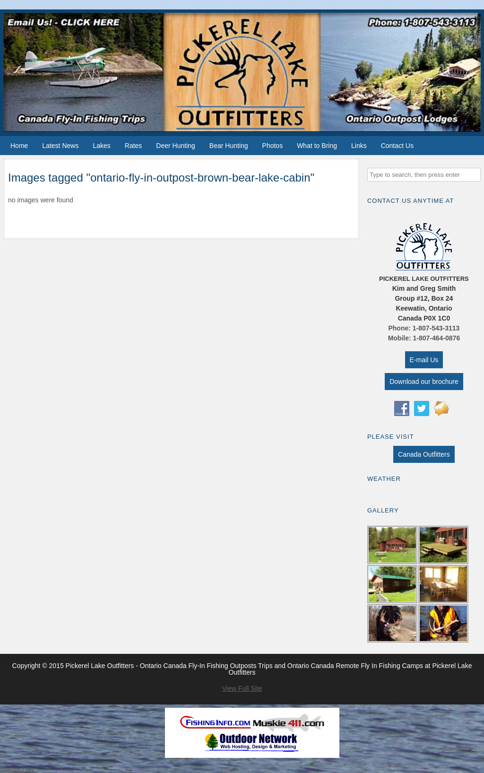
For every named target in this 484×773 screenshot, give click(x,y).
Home (19, 145)
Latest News (60, 145)
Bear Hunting (228, 145)
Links (359, 145)
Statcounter (17, 769)
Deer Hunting (175, 145)
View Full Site (242, 688)
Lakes (101, 145)
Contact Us (397, 145)
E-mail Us (424, 360)
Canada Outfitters (424, 454)
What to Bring (317, 145)
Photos (272, 145)
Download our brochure (423, 381)
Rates (133, 145)
